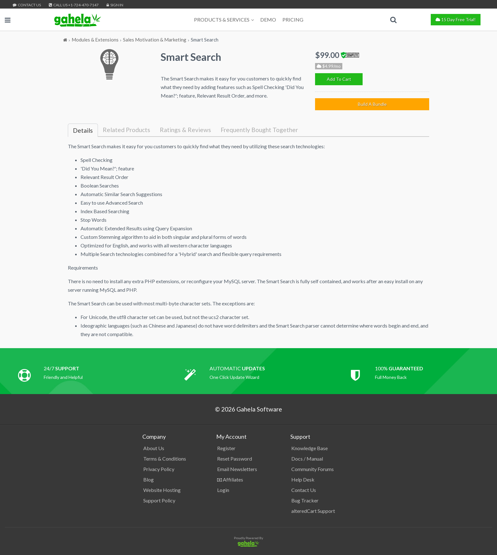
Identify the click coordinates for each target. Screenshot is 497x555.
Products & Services (224, 19)
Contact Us (27, 5)
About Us (153, 448)
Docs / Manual (307, 459)
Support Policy (159, 500)
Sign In (114, 5)
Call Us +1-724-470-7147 (74, 5)
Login (223, 490)
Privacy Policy (158, 469)
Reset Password (234, 459)
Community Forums (312, 469)
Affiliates (230, 479)
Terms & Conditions (164, 459)
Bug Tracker (305, 500)
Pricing (292, 19)
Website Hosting (162, 490)
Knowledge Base (309, 448)
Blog (148, 479)
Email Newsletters (237, 469)
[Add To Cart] (339, 79)
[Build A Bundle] (372, 104)
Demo (268, 19)
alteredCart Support (313, 511)
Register (226, 448)
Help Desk (302, 479)
